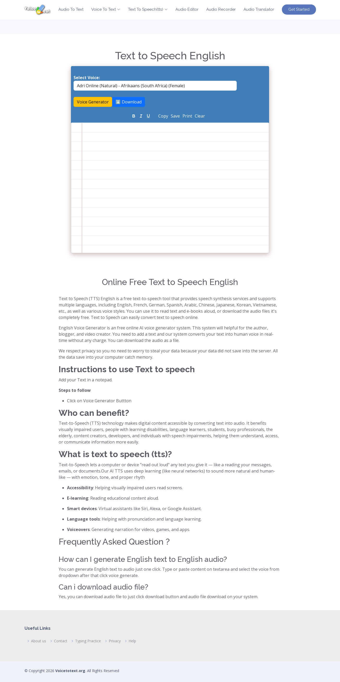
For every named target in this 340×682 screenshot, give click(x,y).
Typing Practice (88, 641)
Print (187, 116)
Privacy (115, 641)
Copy (163, 116)
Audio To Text (70, 9)
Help (132, 641)
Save (175, 116)
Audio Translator (259, 9)
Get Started (298, 9)
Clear (200, 116)
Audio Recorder (221, 9)
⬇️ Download (129, 102)
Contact (60, 641)
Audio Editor (186, 9)
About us (38, 641)
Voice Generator (93, 102)
